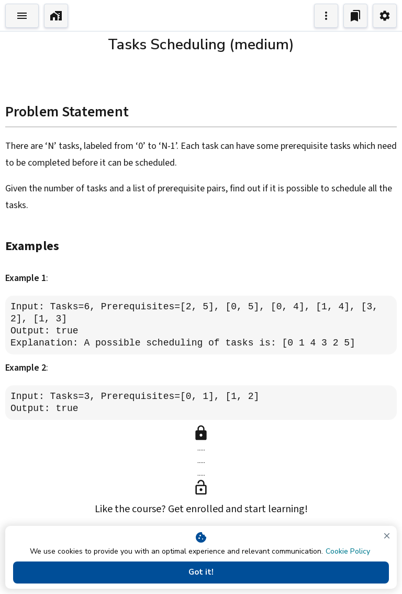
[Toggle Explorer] (22, 16)
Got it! (201, 572)
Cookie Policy (348, 551)
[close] (386, 535)
